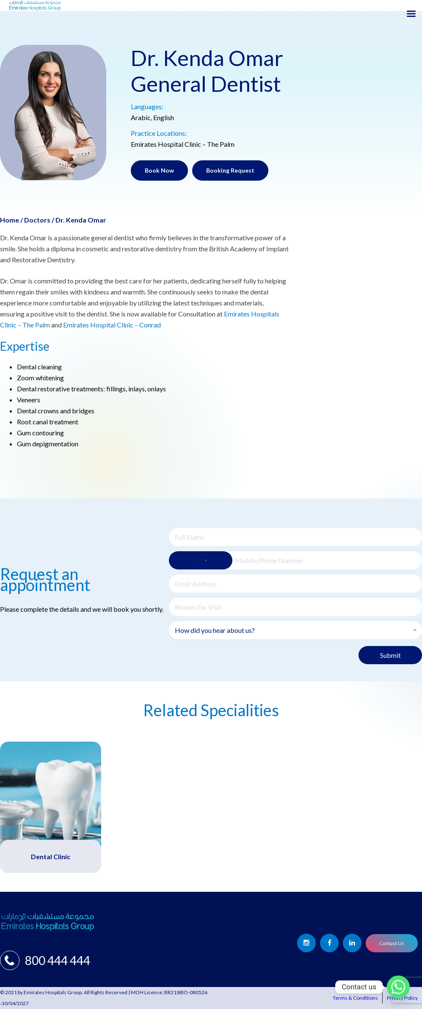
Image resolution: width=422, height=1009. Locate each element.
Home (9, 220)
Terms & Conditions (355, 998)
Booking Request (230, 170)
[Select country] (200, 560)
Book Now (159, 170)
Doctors (37, 220)
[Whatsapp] (398, 987)
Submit (390, 655)
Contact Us (391, 943)
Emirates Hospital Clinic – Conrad (111, 325)
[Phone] (295, 560)
